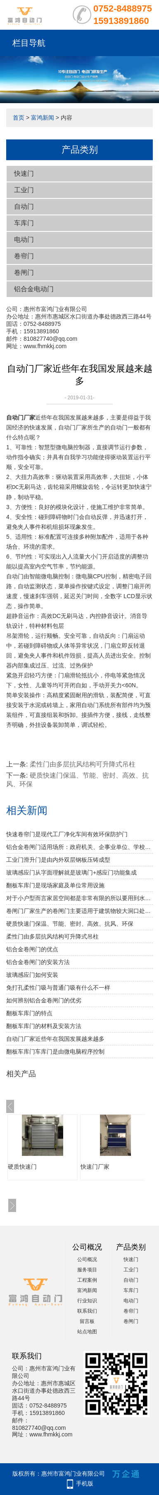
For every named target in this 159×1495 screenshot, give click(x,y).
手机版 (84, 1483)
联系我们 (87, 1311)
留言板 (87, 1321)
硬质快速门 (22, 1166)
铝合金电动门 (34, 288)
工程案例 (87, 1280)
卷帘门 (24, 255)
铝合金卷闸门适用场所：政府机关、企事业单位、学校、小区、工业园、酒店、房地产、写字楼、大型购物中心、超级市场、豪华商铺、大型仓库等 (79, 847)
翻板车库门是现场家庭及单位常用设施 (55, 885)
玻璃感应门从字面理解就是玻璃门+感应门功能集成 (71, 872)
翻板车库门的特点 (29, 1013)
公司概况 (87, 1259)
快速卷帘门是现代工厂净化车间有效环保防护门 (67, 834)
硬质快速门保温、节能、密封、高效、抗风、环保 (69, 923)
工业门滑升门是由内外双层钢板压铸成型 (58, 859)
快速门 (24, 173)
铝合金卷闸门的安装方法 (38, 962)
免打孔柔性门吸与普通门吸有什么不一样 (58, 987)
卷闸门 (24, 272)
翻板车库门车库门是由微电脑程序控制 (55, 1051)
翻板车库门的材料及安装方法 (43, 1026)
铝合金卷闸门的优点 (32, 949)
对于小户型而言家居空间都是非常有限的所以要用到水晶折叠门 (79, 898)
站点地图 (87, 1332)
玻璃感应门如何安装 (32, 975)
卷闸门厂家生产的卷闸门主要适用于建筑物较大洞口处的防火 (79, 911)
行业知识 (87, 1301)
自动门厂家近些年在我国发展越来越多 (55, 1038)
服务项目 (87, 1270)
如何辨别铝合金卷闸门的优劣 (43, 1000)
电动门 (24, 239)
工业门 (24, 189)
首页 (18, 117)
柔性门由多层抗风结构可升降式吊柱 (82, 764)
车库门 (24, 222)
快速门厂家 (95, 1166)
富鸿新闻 (42, 117)
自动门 (24, 206)
